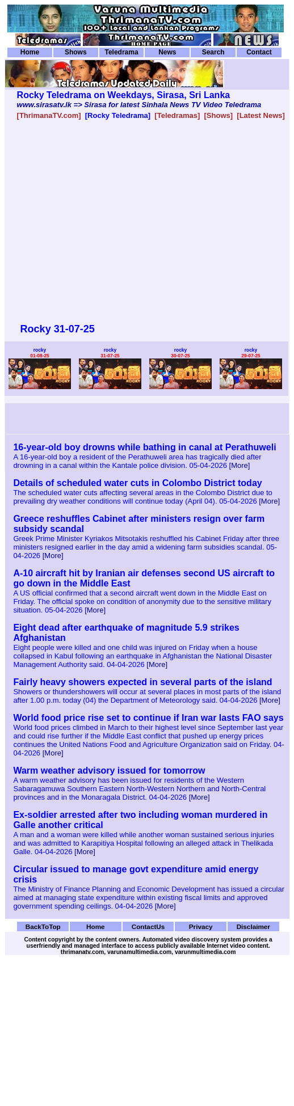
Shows (76, 52)
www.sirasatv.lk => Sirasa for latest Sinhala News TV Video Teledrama (139, 104)
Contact (259, 52)
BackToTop (43, 926)
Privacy (201, 926)
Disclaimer (253, 926)
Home (29, 52)
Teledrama (121, 52)
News (167, 52)
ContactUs (148, 926)
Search (213, 52)
